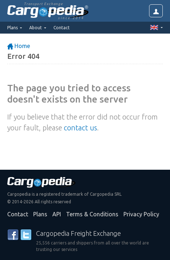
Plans (40, 214)
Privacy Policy (141, 214)
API (56, 214)
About (36, 27)
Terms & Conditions (92, 214)
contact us (80, 128)
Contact (61, 27)
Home (18, 46)
